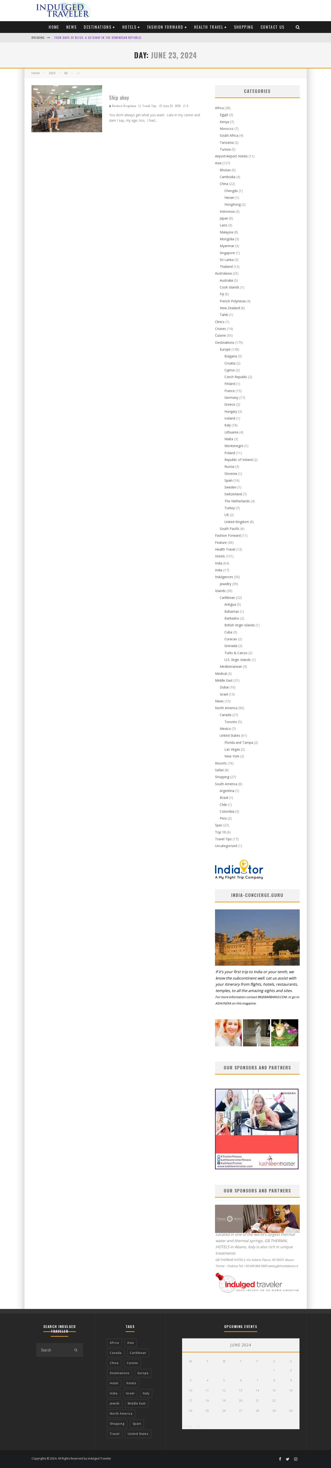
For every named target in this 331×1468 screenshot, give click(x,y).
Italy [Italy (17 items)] (146, 1393)
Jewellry (225, 584)
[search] (76, 1350)
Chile (223, 804)
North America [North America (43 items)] (121, 1414)
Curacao (230, 639)
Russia (229, 466)
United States (230, 735)
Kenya (224, 122)
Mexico (225, 728)
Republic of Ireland (238, 459)
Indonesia (227, 211)
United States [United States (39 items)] (138, 1434)
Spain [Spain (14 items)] (137, 1424)
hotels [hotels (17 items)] (131, 1383)
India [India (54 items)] (114, 1393)
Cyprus (229, 370)
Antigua (230, 604)
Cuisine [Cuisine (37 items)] (132, 1363)
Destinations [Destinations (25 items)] (119, 1373)
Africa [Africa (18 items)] (114, 1343)
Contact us (273, 27)
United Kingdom (236, 522)
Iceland (229, 418)
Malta (228, 439)
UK (226, 514)
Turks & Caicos (235, 653)
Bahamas (231, 611)
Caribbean (227, 597)
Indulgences (224, 577)
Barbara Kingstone (122, 106)
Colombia (227, 811)
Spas (218, 825)
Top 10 (220, 832)
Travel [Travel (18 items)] (115, 1434)
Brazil (224, 797)
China (224, 183)
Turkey (229, 508)
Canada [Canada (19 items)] (116, 1353)
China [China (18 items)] (114, 1363)
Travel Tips (149, 106)
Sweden (230, 487)
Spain (228, 480)
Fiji (222, 294)
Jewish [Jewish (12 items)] (115, 1403)
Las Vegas (232, 749)
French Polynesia (233, 301)
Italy (227, 425)
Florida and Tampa (238, 742)
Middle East (224, 680)
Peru (223, 818)
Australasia (223, 273)
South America (226, 784)
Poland (229, 453)
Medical (221, 673)
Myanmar (227, 246)
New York (231, 756)
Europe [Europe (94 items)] (143, 1373)
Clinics (219, 322)
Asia (218, 163)
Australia (226, 280)
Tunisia (225, 149)
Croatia (229, 363)
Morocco (227, 128)
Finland (229, 383)
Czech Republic (235, 377)
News (71, 27)
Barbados (231, 618)
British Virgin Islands (239, 625)
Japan (224, 218)
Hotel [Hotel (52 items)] (114, 1383)
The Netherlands (237, 501)
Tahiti (224, 314)
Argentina (227, 790)
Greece (229, 404)
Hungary (230, 411)
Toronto (230, 722)
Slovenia (230, 473)
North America (226, 708)
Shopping (244, 27)
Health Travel (208, 27)
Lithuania (231, 432)
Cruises (220, 328)
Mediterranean (231, 666)
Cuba (228, 632)
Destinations (98, 27)
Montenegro (233, 446)
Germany (231, 397)
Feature (221, 542)
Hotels (129, 27)
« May (187, 1426)
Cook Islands (229, 287)
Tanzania (227, 142)
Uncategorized (226, 846)
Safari (219, 770)
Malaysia (226, 232)
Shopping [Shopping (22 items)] (117, 1424)
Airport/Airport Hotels (231, 156)
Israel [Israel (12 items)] (130, 1393)
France (229, 390)
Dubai (224, 687)
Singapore (227, 253)
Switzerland (233, 494)
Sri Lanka (227, 259)
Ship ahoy (119, 97)
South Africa (229, 135)
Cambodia (227, 177)
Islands (220, 590)
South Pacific (229, 528)
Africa (219, 108)
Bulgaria (230, 356)
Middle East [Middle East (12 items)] (137, 1403)
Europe (225, 349)
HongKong (232, 204)
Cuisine (220, 335)
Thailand (226, 266)
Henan (229, 197)
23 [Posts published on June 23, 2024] (290, 1401)
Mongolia (227, 239)
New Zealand (230, 308)
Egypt (224, 114)
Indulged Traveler (99, 1458)
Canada (225, 714)
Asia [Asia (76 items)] (130, 1343)
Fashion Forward (165, 27)
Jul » (199, 1426)
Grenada (230, 646)
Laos (223, 225)
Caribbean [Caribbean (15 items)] (138, 1353)
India (218, 563)
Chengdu (231, 190)
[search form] (52, 1350)
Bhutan (225, 170)
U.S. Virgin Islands (237, 659)
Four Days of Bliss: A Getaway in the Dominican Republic (98, 38)
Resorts (221, 763)
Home (54, 27)
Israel (224, 694)
